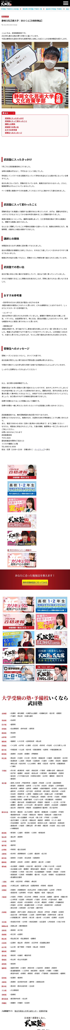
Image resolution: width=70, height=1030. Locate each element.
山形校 (13, 737)
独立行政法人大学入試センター (26, 1018)
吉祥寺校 (49, 792)
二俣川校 (24, 825)
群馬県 (4, 754)
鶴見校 (41, 825)
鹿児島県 (5, 1006)
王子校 (29, 806)
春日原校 (35, 977)
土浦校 (29, 746)
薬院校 (30, 980)
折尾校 (37, 980)
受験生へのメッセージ (13, 132)
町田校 (42, 784)
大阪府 (4, 902)
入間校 (59, 761)
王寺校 (25, 928)
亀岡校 (37, 898)
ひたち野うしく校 (61, 746)
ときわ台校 (52, 806)
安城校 (50, 877)
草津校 (44, 891)
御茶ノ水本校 (15, 784)
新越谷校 (42, 759)
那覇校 (13, 1010)
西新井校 (46, 809)
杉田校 (53, 830)
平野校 (20, 902)
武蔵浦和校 (22, 767)
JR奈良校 (52, 928)
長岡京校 (14, 898)
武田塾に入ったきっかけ (14, 118)
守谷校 (50, 746)
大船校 (22, 830)
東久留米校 (62, 806)
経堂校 (13, 809)
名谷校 (62, 923)
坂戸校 (13, 767)
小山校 (22, 750)
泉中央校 (24, 729)
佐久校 (45, 859)
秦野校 (48, 825)
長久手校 (30, 877)
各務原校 (37, 863)
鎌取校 (53, 777)
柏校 (28, 771)
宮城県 (4, 729)
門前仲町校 (27, 784)
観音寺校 (28, 962)
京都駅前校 (22, 895)
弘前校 (13, 720)
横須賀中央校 (16, 819)
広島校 (13, 949)
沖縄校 (20, 1010)
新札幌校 (21, 713)
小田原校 (54, 816)
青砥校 (60, 804)
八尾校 (46, 905)
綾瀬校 (36, 806)
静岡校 (13, 867)
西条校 (27, 949)
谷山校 (25, 1006)
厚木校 (13, 816)
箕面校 (18, 908)
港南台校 (49, 819)
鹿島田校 (14, 830)
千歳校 (13, 716)
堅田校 (51, 891)
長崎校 (13, 988)
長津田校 (62, 827)
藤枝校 (34, 867)
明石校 (41, 918)
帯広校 (20, 716)
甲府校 (13, 854)
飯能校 (20, 764)
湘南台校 (33, 825)
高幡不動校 (50, 801)
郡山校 (39, 742)
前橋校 (27, 754)
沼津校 (27, 867)
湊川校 (62, 921)
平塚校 (62, 816)
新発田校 (42, 837)
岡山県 (4, 945)
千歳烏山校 (56, 798)
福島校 (13, 742)
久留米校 (40, 974)
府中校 (13, 801)
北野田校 (14, 914)
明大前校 (58, 792)
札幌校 (13, 713)
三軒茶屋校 (61, 787)
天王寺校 (28, 902)
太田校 (20, 754)
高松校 (13, 962)
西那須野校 (38, 750)
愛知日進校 (35, 874)
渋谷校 (29, 795)
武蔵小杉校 (59, 819)
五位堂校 (43, 928)
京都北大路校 (44, 895)
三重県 (4, 887)
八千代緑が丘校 (23, 777)
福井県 (4, 850)
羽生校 (60, 764)
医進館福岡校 (16, 977)
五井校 (46, 777)
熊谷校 (13, 759)
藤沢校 (37, 816)
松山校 (13, 966)
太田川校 (30, 871)
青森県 (4, 720)
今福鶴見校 (15, 911)
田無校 (34, 798)
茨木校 (53, 905)
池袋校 (35, 784)
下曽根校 (46, 980)
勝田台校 (61, 771)
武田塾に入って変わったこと (16, 121)
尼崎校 (55, 923)
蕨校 (54, 764)
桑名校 (34, 887)
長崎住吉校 (41, 988)
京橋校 (57, 908)
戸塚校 (47, 822)
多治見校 (28, 863)
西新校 (55, 974)
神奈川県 (5, 816)
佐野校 (46, 750)
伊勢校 (27, 887)
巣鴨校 (36, 789)
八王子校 (37, 787)
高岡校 (20, 842)
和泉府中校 (60, 911)
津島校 (52, 880)
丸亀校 (20, 962)
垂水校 (39, 923)
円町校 (60, 895)
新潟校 (13, 837)
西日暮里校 (15, 804)
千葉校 (43, 771)
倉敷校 (34, 945)
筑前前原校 (55, 980)
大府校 (64, 877)
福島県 (4, 742)
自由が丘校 (15, 792)
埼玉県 (4, 759)
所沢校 (34, 759)
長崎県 (4, 989)
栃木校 (29, 750)
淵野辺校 (30, 830)
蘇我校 (13, 780)
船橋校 (20, 774)
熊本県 (4, 993)
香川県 (4, 962)
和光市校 (37, 764)
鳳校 (12, 908)
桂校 (44, 898)
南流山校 (35, 774)
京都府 (4, 895)
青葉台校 (33, 819)
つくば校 (14, 746)
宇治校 (30, 898)
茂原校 (62, 774)
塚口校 (32, 923)
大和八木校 (62, 928)
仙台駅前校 (15, 729)
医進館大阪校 (40, 911)
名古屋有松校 (62, 880)
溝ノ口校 (40, 822)
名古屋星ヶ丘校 (16, 874)
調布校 (23, 792)
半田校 (58, 874)
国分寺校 (14, 795)
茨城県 (4, 746)
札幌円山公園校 (32, 713)
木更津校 (44, 774)
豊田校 (44, 874)
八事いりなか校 (49, 871)
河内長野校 (35, 908)
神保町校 (37, 795)
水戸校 (21, 746)
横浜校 (20, 816)
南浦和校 (21, 761)
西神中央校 (53, 921)
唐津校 (20, 984)
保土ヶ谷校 (62, 830)
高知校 (13, 970)
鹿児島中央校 (16, 1006)
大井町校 (31, 792)
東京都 (4, 784)
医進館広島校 (46, 949)
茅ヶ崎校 (38, 830)
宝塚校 (62, 918)
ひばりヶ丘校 (61, 801)
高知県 (4, 970)
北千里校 (40, 914)
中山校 (32, 822)
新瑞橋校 (30, 880)
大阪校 (13, 902)
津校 (12, 887)
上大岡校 (56, 822)
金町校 (29, 789)
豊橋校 (26, 874)
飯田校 (37, 859)
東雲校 (53, 809)
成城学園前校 (46, 789)
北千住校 (40, 792)
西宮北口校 (32, 918)
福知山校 (51, 898)
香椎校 (48, 974)
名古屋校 (14, 871)
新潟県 (4, 837)
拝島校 (64, 798)
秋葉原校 (24, 804)
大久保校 (47, 923)
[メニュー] (66, 3)
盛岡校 (13, 725)
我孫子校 (61, 777)
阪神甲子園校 (42, 921)
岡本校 (25, 923)
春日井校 (38, 871)
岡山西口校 (15, 945)
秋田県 (4, 733)
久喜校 (52, 761)
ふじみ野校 (47, 764)
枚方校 (43, 902)
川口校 (27, 759)
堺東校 (36, 902)
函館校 (60, 713)
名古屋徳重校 (40, 877)
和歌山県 (5, 932)
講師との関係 (10, 124)
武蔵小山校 (15, 798)
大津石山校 (15, 891)
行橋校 (57, 977)
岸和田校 (38, 905)
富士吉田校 (22, 854)
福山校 (20, 949)
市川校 (13, 771)
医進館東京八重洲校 (18, 812)
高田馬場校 (58, 784)
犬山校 (45, 880)
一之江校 (21, 806)
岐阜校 (13, 863)
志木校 (13, 761)
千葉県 (4, 771)
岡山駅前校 (25, 945)
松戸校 (13, 774)
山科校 (53, 895)
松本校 (13, 859)
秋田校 (13, 733)
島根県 (4, 941)
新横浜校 (46, 816)
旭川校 (53, 713)
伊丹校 (48, 918)
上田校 (30, 859)
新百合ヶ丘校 (43, 827)
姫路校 (13, 918)
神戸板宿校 (24, 921)
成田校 (27, 774)
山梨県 (4, 854)
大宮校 (20, 759)
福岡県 (4, 975)
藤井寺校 (49, 914)
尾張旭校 (14, 880)
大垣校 (20, 863)
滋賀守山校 (25, 891)
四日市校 (19, 887)
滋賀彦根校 (36, 891)
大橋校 (50, 977)
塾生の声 (5, 16)
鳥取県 (4, 936)
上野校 (45, 795)
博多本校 (31, 974)
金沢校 (13, 846)
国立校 (37, 809)
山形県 (4, 737)
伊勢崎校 (35, 754)
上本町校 (23, 905)
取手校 (43, 746)
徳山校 (36, 953)
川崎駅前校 (15, 833)
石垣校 (27, 1010)
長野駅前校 (22, 859)
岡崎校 (22, 871)
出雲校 (20, 940)
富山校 (13, 842)
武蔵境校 (30, 809)
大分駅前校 (15, 997)
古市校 (30, 911)
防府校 (43, 953)
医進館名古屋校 (16, 882)
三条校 (34, 837)
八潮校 (30, 767)
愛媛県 (4, 966)
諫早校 (32, 988)
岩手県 (4, 725)
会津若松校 (31, 742)
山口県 (4, 953)
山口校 (13, 953)
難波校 (50, 908)
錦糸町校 (14, 789)
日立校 (36, 746)
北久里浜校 (32, 827)
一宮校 (51, 874)
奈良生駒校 (34, 928)
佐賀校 (13, 984)
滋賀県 (4, 891)
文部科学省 (43, 1018)
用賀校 (27, 801)
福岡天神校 (15, 974)
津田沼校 (35, 771)
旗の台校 (40, 804)
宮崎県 (4, 1001)
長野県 (4, 859)
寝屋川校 (14, 905)
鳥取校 (13, 936)
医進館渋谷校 (51, 804)
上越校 (20, 837)
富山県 (4, 842)
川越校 (50, 759)
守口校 (43, 908)
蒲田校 (13, 806)
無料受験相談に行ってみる (35, 582)
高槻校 (50, 902)
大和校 (25, 819)
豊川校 (37, 880)
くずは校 (51, 911)
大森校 (20, 801)
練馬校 (22, 789)
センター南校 (57, 825)
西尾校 (57, 877)
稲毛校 (13, 777)
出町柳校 (23, 898)
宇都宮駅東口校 (57, 750)
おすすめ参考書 (11, 130)
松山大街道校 (23, 966)
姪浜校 (42, 977)
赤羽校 (55, 789)
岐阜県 (4, 863)
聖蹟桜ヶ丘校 (54, 795)
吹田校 (26, 908)
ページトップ (40, 449)
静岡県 (4, 867)
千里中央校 (63, 905)
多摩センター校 (44, 798)
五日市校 (35, 949)
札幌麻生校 (44, 713)
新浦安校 (21, 771)
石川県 (4, 846)
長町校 (32, 729)
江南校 (22, 880)
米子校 (20, 936)
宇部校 (29, 953)
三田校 (32, 921)
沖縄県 (4, 1010)
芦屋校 (55, 918)
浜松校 (20, 867)
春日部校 (58, 759)
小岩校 (22, 795)
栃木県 (4, 750)
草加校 (36, 761)
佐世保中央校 (23, 988)
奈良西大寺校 (16, 928)
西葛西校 (21, 787)
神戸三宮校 (22, 918)
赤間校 (23, 980)
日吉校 (13, 822)
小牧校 (22, 877)
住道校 (30, 905)
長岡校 (27, 837)
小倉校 (23, 974)
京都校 (13, 895)
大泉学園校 (25, 798)
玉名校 (32, 993)
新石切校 (23, 914)
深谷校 (13, 764)
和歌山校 (14, 932)
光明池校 (31, 914)
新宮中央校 (15, 980)
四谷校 (45, 787)
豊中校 (57, 902)
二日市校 (26, 977)
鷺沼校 (46, 830)
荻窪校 (52, 787)
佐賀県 (4, 984)
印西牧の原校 (36, 777)
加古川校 (14, 921)
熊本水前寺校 (23, 993)
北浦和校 (44, 761)
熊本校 (13, 993)
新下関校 (21, 953)
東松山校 (28, 764)
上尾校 (29, 761)
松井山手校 (32, 895)
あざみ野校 (29, 816)
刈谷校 (60, 871)
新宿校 (13, 787)
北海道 (4, 713)
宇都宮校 (14, 750)
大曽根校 (14, 877)
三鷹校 (32, 804)
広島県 (4, 949)
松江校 (13, 940)
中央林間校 (15, 827)
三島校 (48, 867)
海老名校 (54, 827)
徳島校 (13, 957)
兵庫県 (4, 918)
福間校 (64, 980)
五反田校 (21, 809)
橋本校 (41, 819)
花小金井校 (32, 812)
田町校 (29, 787)
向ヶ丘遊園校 (23, 822)
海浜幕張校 (54, 774)
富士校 (41, 867)
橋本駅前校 (24, 932)
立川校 (49, 784)
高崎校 (13, 754)
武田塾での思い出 (12, 127)
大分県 (4, 997)
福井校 (13, 850)
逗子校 (23, 827)
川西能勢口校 (16, 923)
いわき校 (21, 742)
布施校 (23, 911)
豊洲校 (43, 806)
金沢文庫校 (15, 825)
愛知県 (4, 871)
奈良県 (4, 928)
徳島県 (4, 958)
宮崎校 (13, 1001)
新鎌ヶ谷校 (52, 771)
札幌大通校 (29, 716)
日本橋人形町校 (38, 801)
